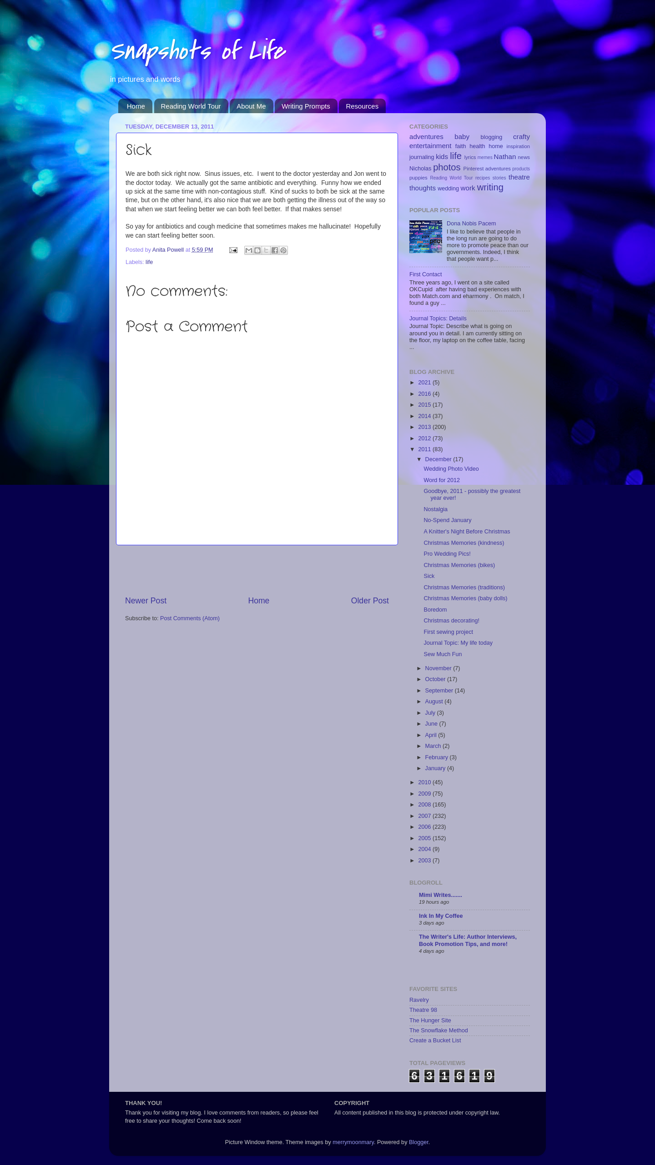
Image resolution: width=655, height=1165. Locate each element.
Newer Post (145, 600)
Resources (362, 106)
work (468, 188)
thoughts (422, 188)
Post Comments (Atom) (190, 618)
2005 (425, 838)
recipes (482, 177)
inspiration (518, 146)
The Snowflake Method (438, 1030)
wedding (448, 188)
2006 (425, 827)
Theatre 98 (423, 1010)
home (496, 146)
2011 (425, 449)
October (436, 679)
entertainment (430, 145)
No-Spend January (447, 520)
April (431, 735)
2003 (425, 860)
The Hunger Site (430, 1020)
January (436, 768)
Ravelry (419, 1000)
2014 (425, 416)
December (439, 459)
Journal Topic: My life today (458, 643)
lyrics (470, 157)
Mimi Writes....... (440, 895)
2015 (425, 405)
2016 (425, 394)
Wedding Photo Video (451, 469)
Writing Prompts (306, 106)
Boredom (435, 610)
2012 (425, 438)
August (435, 701)
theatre (519, 177)
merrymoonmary (353, 1142)
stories (499, 177)
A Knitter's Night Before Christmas (466, 531)
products (521, 168)
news (524, 157)
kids (442, 156)
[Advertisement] (257, 570)
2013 (425, 427)
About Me (251, 106)
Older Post (370, 600)
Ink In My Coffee (441, 916)
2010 (425, 782)
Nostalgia (435, 509)
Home (136, 106)
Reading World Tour (191, 106)
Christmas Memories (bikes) (459, 565)
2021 (425, 382)
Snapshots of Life (196, 51)
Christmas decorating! (451, 620)
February (437, 757)
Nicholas (420, 168)
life (149, 262)
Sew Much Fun (442, 654)
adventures (426, 136)
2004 (425, 849)
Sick (428, 576)
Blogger (418, 1142)
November (439, 668)
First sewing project (448, 632)
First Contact (425, 274)
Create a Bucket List (435, 1040)
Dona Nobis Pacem (471, 223)
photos (447, 167)
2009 (425, 794)
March (434, 746)
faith (460, 146)
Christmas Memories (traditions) (463, 587)
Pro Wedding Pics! (446, 554)
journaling (421, 157)
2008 (425, 805)
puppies (418, 177)
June (432, 724)
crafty (521, 136)
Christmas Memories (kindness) (463, 543)
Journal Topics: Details (438, 318)
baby (461, 136)
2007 (425, 816)
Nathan (505, 156)
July (431, 713)
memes (485, 157)
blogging (492, 137)
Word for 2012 (441, 480)
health (477, 146)
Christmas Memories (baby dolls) (465, 598)
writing (490, 187)
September (440, 690)
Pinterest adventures (487, 168)
